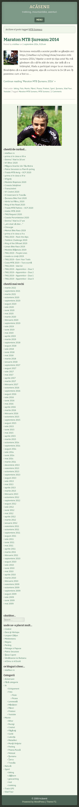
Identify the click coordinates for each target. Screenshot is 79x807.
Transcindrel (10, 188)
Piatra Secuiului (12, 651)
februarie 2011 (11, 555)
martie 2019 (10, 339)
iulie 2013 (9, 481)
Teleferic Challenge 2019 (16, 240)
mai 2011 (9, 545)
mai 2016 (9, 403)
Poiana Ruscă (14, 749)
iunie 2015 (9, 429)
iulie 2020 (9, 307)
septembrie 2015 (12, 419)
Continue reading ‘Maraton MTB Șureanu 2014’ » (30, 81)
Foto (22, 88)
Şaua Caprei (10, 654)
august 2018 (10, 345)
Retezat (11, 753)
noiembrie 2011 (12, 526)
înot (10, 782)
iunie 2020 (9, 310)
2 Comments (56, 91)
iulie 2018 (9, 349)
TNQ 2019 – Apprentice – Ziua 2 (19, 272)
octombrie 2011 (12, 529)
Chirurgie (9, 227)
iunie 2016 (9, 400)
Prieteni (46, 88)
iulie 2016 (9, 397)
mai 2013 (9, 484)
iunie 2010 (9, 568)
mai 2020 (9, 313)
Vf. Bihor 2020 (11, 162)
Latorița (11, 737)
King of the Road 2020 (15, 204)
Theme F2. (51, 802)
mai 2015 (9, 432)
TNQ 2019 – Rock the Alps (16, 236)
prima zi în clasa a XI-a (15, 175)
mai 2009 (9, 603)
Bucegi (11, 724)
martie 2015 (10, 439)
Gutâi (10, 733)
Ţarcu (11, 759)
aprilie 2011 (10, 548)
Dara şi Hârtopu (12, 632)
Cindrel (8, 629)
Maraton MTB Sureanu (28, 91)
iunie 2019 (9, 329)
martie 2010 (10, 577)
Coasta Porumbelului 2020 (17, 217)
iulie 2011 (9, 539)
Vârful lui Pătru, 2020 (14, 201)
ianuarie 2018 (11, 361)
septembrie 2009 (12, 590)
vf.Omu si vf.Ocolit (13, 661)
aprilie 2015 (10, 436)
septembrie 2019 (12, 323)
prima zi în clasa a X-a (15, 233)
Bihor (10, 720)
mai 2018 (9, 355)
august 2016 (10, 394)
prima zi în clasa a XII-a (15, 156)
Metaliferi (12, 740)
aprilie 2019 (10, 336)
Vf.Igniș (8, 178)
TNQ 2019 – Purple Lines (16, 253)
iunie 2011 (9, 542)
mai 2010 (9, 571)
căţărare (12, 775)
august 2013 (10, 477)
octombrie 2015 (12, 416)
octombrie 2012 (12, 497)
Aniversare (9, 679)
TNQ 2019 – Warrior (14, 265)
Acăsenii (39, 6)
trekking (12, 785)
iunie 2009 (9, 600)
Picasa (39, 88)
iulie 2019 (9, 326)
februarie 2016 (11, 413)
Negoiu (8, 641)
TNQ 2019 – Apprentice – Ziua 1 (19, 275)
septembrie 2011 (12, 532)
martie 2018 (10, 358)
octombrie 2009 (12, 587)
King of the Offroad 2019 (16, 243)
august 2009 (10, 593)
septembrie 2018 (12, 342)
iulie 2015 (9, 426)
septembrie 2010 (12, 558)
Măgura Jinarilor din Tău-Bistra (19, 166)
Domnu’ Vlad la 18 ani (15, 159)
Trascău (12, 762)
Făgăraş (12, 730)
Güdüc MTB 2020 (12, 211)
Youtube (7, 91)
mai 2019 (9, 332)
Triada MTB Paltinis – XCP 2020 (19, 207)
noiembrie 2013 (12, 468)
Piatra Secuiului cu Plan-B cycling (20, 169)
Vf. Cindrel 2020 (12, 191)
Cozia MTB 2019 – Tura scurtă (18, 262)
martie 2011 (10, 552)
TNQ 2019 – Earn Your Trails (17, 259)
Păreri (33, 88)
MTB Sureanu (43, 91)
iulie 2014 (9, 452)
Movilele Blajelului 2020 (15, 182)
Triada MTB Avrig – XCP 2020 (18, 172)
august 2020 (10, 303)
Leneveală (12, 701)
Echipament (13, 688)
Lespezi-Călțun (11, 635)
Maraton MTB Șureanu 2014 (31, 39)
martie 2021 (10, 294)
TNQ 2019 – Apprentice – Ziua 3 (19, 269)
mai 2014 (9, 458)
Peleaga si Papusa (13, 648)
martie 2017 (10, 381)
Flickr (14, 695)
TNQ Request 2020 (13, 214)
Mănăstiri (12, 704)
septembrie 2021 (12, 291)
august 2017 (10, 368)
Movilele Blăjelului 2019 (15, 249)
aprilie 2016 (10, 407)
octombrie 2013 (12, 471)
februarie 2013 (11, 494)
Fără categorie (11, 682)
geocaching (13, 778)
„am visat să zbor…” (14, 224)
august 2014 (10, 448)
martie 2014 (10, 461)
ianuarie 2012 (11, 523)
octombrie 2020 (12, 297)
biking (16, 88)
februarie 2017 (11, 384)
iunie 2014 (9, 455)
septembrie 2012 (12, 500)
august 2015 (10, 423)
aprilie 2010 (10, 574)
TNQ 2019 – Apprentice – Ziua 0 (19, 278)
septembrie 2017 (12, 365)
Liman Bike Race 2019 (15, 246)
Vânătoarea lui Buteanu (15, 658)
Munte (27, 88)
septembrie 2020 (12, 300)
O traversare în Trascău (15, 195)
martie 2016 (10, 410)
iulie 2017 (9, 371)
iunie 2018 (9, 352)
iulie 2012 (9, 506)
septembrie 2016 (12, 390)
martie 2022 (10, 287)
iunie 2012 (9, 510)
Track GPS (9, 788)
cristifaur (15, 44)
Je (6, 685)
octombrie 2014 (12, 442)
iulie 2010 (9, 564)
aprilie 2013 (10, 487)
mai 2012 (9, 513)
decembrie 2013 (12, 465)
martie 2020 (10, 316)
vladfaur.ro (10, 153)
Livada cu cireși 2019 (14, 256)
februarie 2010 (11, 581)
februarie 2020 (11, 320)
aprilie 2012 (10, 516)
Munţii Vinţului (14, 743)
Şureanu (59, 88)
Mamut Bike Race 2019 (15, 230)
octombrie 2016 (12, 387)
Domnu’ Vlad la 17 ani (15, 220)
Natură (8, 766)
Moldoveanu (10, 638)
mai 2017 (9, 374)
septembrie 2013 (12, 474)
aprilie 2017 (10, 378)
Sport (52, 88)
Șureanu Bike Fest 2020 (16, 198)
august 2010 (10, 561)
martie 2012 (10, 519)
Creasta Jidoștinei (13, 185)
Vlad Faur (68, 88)
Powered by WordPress (33, 802)
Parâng (8, 645)
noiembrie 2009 (12, 584)
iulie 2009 (9, 597)
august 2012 (10, 503)
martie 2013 (10, 490)
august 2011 (10, 535)
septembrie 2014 (12, 445)
